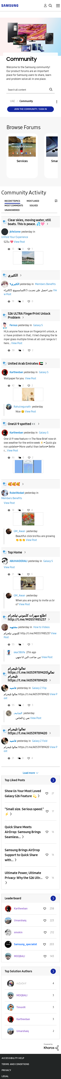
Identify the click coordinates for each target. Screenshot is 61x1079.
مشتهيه (14, 627)
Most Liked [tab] (33, 201)
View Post (19, 241)
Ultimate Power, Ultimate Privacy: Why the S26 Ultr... (23, 875)
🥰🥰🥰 (14, 484)
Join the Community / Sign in (30, 109)
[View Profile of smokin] (18, 932)
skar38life (19, 652)
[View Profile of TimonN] (20, 1007)
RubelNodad (17, 492)
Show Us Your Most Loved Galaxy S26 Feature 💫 (23, 793)
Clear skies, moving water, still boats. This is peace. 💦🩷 (29, 222)
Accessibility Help (13, 1058)
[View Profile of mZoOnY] (21, 983)
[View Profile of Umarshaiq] (20, 920)
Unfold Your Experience (14, 237)
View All (30, 780)
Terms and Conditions (15, 1064)
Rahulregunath (22, 406)
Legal (5, 1076)
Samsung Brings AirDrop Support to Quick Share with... (22, 855)
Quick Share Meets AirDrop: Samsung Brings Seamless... (23, 832)
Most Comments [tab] (14, 205)
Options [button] (51, 101)
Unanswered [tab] (12, 210)
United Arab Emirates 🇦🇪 (25, 363)
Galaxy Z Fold (39, 740)
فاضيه (13, 688)
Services (22, 161)
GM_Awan (19, 531)
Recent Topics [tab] (12, 201)
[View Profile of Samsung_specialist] (25, 944)
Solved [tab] (34, 205)
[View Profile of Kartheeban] (20, 908)
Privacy (6, 1070)
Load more (29, 772)
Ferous (13, 325)
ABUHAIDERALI (18, 561)
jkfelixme (15, 231)
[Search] (30, 89)
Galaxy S (38, 325)
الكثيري (13, 275)
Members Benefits (45, 284)
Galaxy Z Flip (39, 688)
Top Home (15, 552)
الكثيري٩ (14, 284)
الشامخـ (18, 713)
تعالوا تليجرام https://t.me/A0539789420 (27, 731)
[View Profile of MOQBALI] (19, 956)
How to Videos (41, 627)
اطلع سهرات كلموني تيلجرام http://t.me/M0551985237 (27, 617)
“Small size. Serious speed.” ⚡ (24, 811)
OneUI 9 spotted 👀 (22, 424)
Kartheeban (16, 372)
